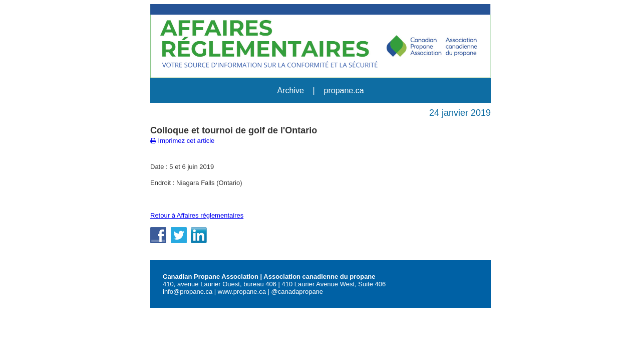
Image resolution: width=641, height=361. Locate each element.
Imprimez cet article (182, 140)
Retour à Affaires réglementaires (196, 215)
